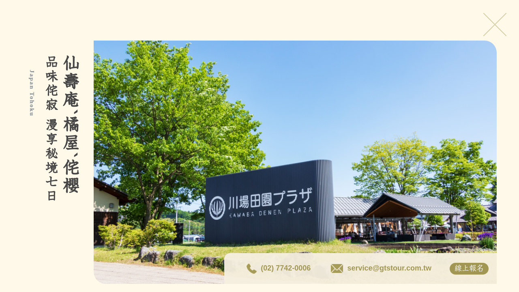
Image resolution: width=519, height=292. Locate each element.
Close (494, 24)
